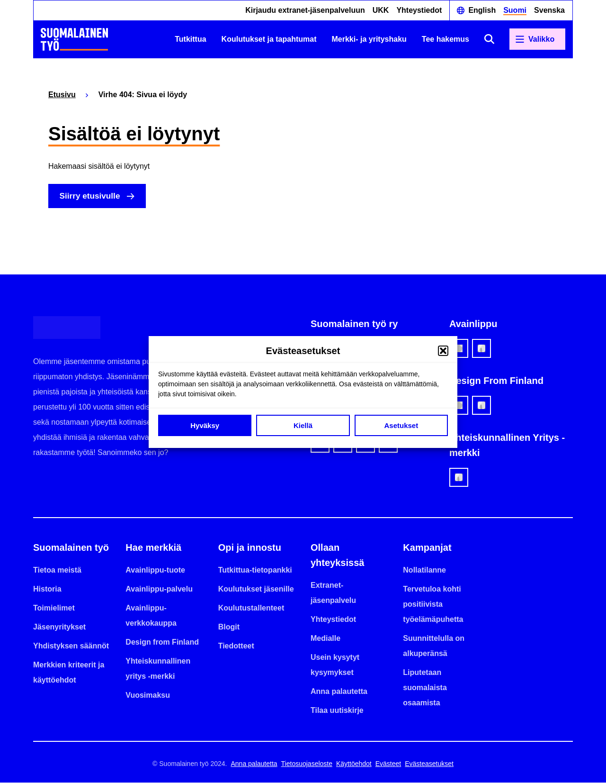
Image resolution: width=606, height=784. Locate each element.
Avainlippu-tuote (155, 571)
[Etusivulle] (74, 39)
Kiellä (303, 425)
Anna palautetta (339, 693)
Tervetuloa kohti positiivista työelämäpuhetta (433, 605)
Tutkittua (190, 39)
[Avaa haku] (489, 39)
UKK (381, 10)
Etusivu (62, 95)
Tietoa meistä (57, 571)
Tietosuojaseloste (306, 765)
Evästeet (388, 765)
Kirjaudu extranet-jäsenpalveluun (305, 10)
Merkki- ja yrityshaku (369, 39)
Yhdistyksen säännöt (71, 647)
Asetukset (401, 425)
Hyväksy (204, 425)
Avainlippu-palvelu (159, 590)
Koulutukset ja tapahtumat (269, 39)
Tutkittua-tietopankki (255, 571)
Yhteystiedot (419, 10)
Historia (47, 590)
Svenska (549, 10)
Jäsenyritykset (59, 628)
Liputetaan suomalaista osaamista (424, 689)
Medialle (325, 640)
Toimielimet (54, 609)
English (482, 10)
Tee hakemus (445, 39)
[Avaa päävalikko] (537, 39)
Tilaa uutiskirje (337, 712)
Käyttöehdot (354, 765)
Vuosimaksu (147, 697)
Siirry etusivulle (92, 196)
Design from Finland (162, 643)
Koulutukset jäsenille (256, 590)
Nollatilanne (424, 571)
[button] (443, 351)
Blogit (229, 628)
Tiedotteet (236, 647)
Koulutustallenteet (251, 609)
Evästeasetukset (429, 765)
